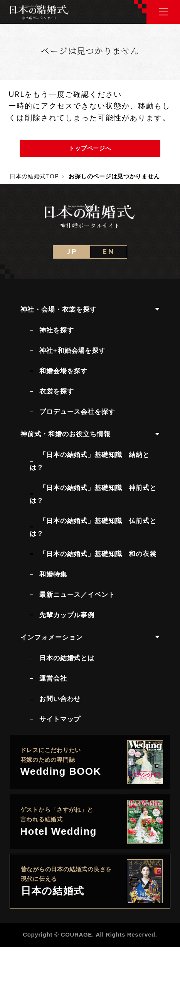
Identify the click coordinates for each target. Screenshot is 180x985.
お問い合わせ (60, 699)
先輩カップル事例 (66, 615)
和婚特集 (53, 574)
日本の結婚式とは (66, 658)
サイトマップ (60, 719)
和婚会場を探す (63, 371)
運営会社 (53, 678)
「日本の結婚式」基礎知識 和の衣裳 (97, 554)
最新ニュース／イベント (77, 594)
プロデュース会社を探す (77, 411)
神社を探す (56, 330)
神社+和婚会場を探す (72, 350)
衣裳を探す (56, 391)
